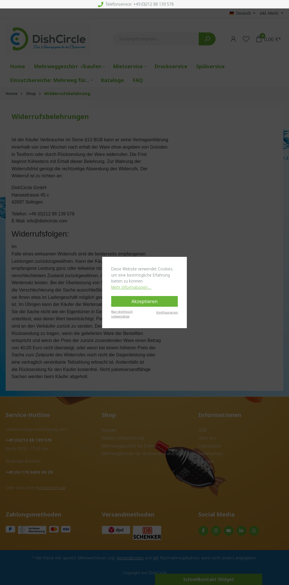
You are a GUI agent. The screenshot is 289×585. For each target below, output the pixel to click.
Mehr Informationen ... (131, 287)
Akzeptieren (144, 301)
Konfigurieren (167, 312)
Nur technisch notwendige (122, 313)
